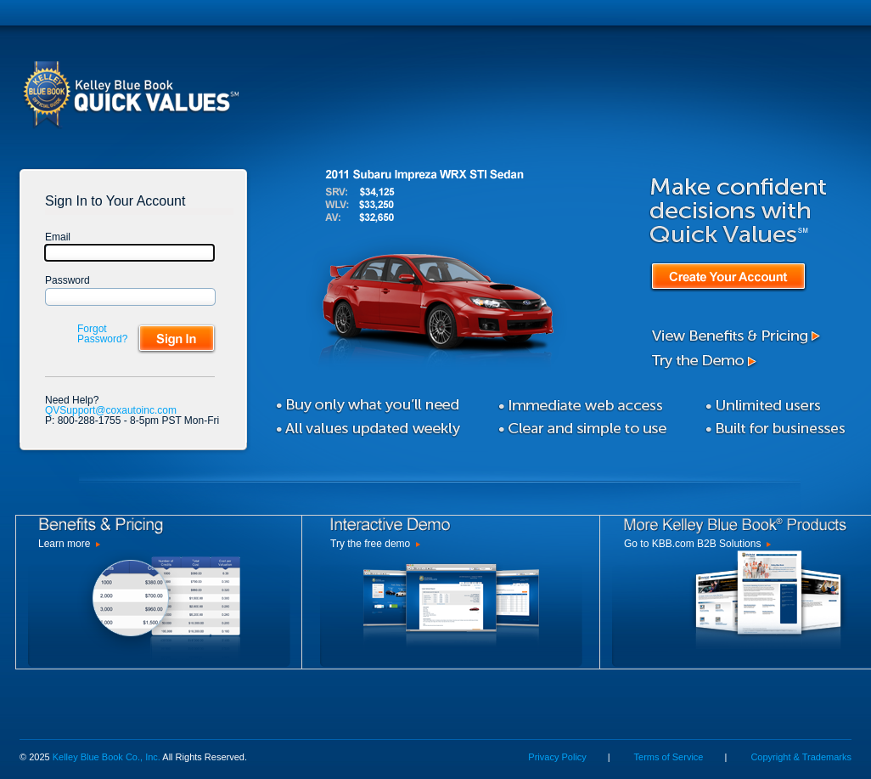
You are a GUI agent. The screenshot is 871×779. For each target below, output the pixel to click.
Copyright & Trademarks (800, 757)
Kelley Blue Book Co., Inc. (106, 757)
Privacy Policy (557, 757)
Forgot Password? (102, 334)
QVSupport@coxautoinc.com (111, 410)
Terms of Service (669, 757)
